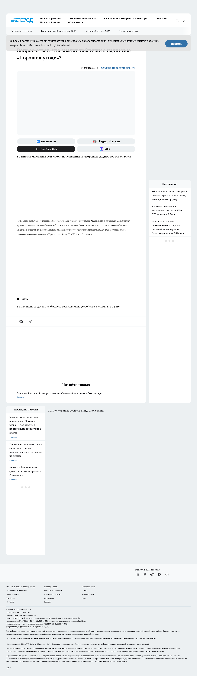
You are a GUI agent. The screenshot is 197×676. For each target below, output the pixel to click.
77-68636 (30, 644)
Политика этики (88, 587)
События (10, 602)
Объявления (75, 22)
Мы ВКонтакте (88, 594)
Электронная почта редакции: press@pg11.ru (66, 621)
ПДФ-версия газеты (52, 594)
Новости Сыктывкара (83, 18)
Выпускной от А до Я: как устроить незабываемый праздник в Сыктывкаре (76, 395)
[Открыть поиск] (177, 20)
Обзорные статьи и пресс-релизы (20, 587)
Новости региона (50, 18)
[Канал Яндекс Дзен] (46, 149)
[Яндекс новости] (106, 141)
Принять (176, 43)
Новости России (50, 22)
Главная (47, 602)
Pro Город (10, 598)
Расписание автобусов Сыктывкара (125, 18)
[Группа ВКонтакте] (46, 141)
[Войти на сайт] (185, 20)
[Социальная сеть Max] (106, 149)
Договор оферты (51, 587)
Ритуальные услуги (21, 31)
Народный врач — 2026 (97, 31)
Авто (84, 598)
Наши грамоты (12, 594)
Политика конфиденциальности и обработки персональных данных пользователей (129, 651)
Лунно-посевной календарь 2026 (58, 31)
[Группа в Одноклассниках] (144, 575)
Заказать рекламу (128, 31)
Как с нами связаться (53, 590)
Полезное (161, 18)
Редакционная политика (16, 590)
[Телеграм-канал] (152, 575)
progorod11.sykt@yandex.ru (17, 627)
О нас (84, 590)
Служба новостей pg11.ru (118, 67)
